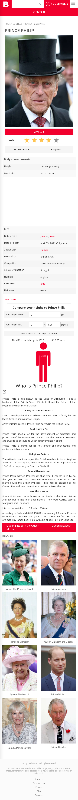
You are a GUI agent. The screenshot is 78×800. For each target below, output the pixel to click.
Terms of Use (39, 783)
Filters (39, 11)
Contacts (39, 795)
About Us (39, 779)
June (42, 236)
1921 (52, 236)
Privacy (39, 787)
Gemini (44, 249)
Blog (39, 791)
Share (13, 299)
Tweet (6, 299)
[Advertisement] (39, 202)
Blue (42, 283)
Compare (57, 4)
